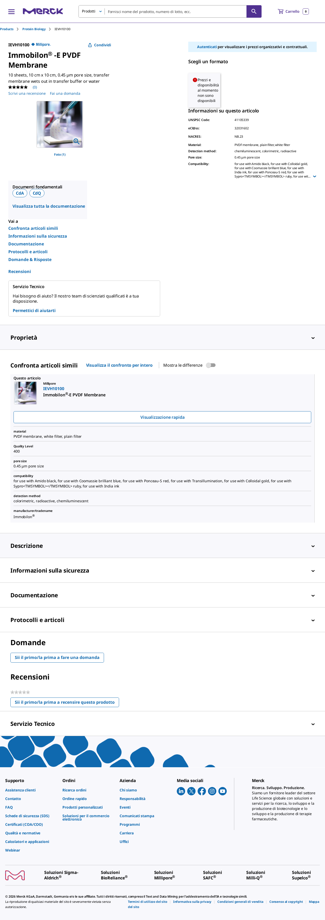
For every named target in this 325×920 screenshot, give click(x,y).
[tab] (11, 29)
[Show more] (315, 176)
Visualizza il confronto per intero (119, 365)
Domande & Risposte (29, 259)
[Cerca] (254, 11)
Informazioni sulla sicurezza (37, 236)
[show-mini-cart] (293, 11)
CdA (20, 193)
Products (7, 29)
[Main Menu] (11, 11)
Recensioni (19, 271)
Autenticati (207, 46)
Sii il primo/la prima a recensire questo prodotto (67, 703)
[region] (60, 124)
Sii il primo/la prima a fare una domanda (57, 657)
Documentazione (26, 244)
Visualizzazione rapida (162, 417)
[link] (31, 790)
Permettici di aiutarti (34, 310)
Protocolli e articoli (28, 252)
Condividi (99, 44)
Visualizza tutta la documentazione (48, 206)
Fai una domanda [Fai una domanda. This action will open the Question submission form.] (65, 93)
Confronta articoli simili (33, 228)
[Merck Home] (43, 11)
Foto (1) (60, 154)
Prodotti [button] (88, 11)
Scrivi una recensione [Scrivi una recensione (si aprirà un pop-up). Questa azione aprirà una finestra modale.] (27, 93)
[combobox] (170, 11)
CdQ (37, 193)
